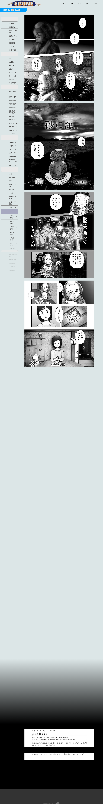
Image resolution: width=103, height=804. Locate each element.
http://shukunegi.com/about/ (44, 730)
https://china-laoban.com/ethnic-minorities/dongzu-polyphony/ (58, 754)
